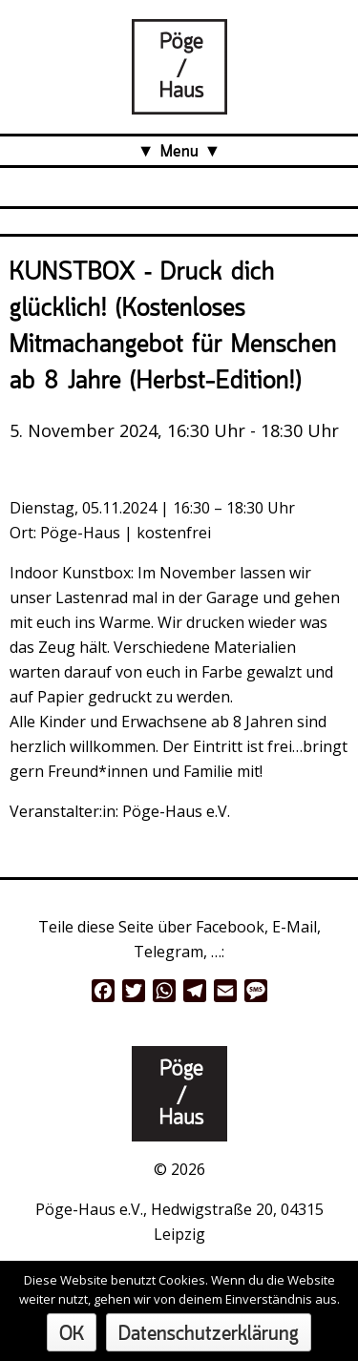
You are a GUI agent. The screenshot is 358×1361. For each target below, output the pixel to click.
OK (71, 1335)
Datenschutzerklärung (208, 1335)
